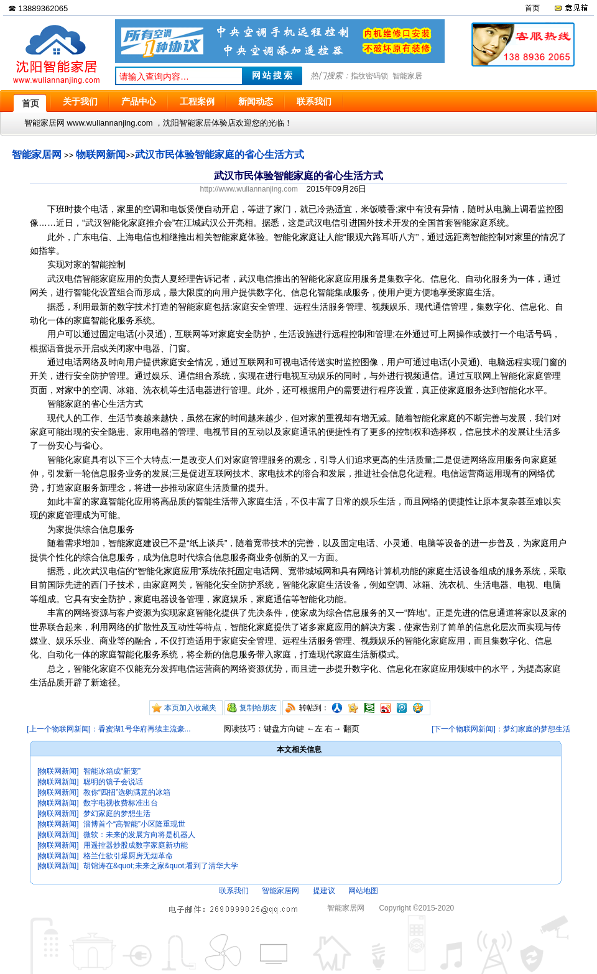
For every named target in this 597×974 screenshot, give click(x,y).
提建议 (324, 890)
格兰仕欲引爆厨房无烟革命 (128, 855)
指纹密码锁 (369, 76)
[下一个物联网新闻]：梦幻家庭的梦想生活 (501, 729)
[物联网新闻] (58, 771)
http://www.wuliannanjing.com (249, 189)
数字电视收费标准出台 (120, 803)
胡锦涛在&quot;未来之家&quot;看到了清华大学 (160, 865)
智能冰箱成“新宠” (112, 771)
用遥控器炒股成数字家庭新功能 (135, 845)
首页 (532, 8)
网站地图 (363, 890)
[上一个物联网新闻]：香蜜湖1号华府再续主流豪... (108, 729)
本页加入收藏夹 (190, 707)
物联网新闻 (101, 154)
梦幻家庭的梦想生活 (116, 813)
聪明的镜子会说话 (113, 781)
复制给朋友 (258, 707)
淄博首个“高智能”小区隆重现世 (134, 824)
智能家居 (407, 76)
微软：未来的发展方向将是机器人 (139, 834)
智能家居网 (37, 154)
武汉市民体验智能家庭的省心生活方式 (219, 154)
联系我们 (234, 890)
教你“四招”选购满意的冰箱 (126, 792)
